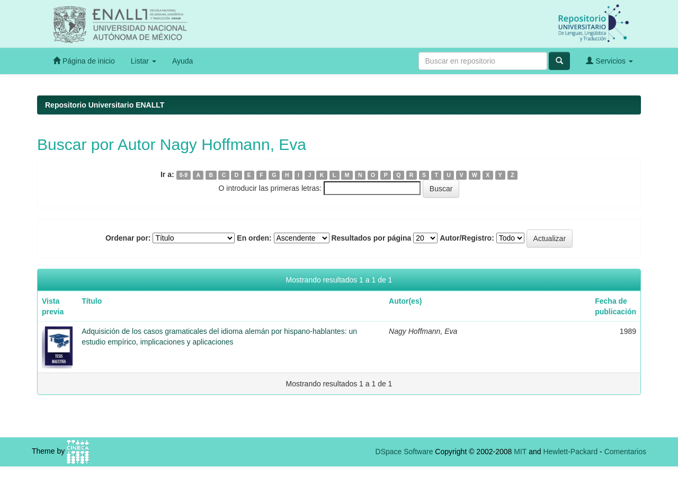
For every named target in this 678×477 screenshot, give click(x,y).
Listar (143, 61)
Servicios (609, 60)
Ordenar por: (128, 238)
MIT (520, 451)
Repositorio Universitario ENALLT (104, 105)
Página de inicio (84, 60)
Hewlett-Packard (570, 451)
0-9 (184, 175)
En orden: (254, 238)
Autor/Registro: (467, 238)
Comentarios (625, 451)
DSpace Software (404, 451)
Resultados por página (371, 238)
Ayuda (182, 61)
